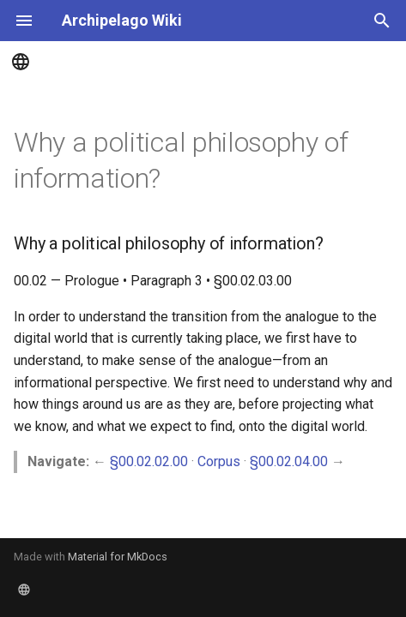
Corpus (218, 461)
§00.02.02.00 (149, 461)
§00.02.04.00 (289, 461)
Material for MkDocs (117, 556)
